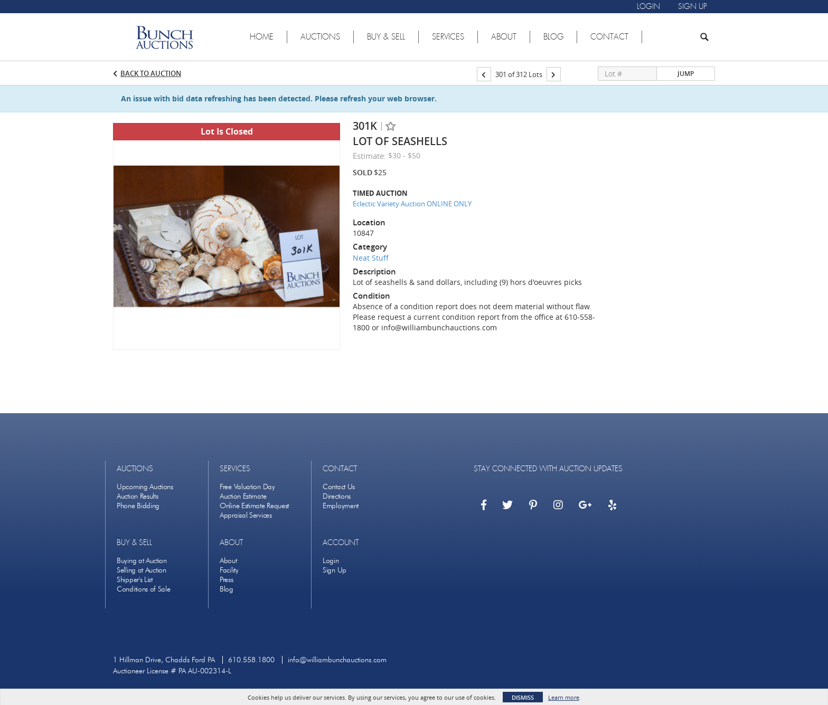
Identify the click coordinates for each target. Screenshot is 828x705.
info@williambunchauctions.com (337, 659)
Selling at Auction (141, 570)
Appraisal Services (246, 515)
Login (331, 560)
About (228, 560)
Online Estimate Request (254, 505)
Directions (337, 496)
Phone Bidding (138, 505)
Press (226, 579)
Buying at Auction (142, 560)
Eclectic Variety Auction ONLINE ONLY (412, 203)
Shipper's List (135, 579)
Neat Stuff (371, 258)
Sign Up (334, 570)
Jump (686, 73)
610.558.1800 (251, 659)
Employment (341, 505)
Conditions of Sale (144, 589)
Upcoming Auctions (145, 486)
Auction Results (137, 496)
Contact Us (339, 486)
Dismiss (523, 697)
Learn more (563, 697)
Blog (226, 589)
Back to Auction (150, 73)
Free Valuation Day (247, 486)
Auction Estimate (243, 496)
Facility (229, 570)
